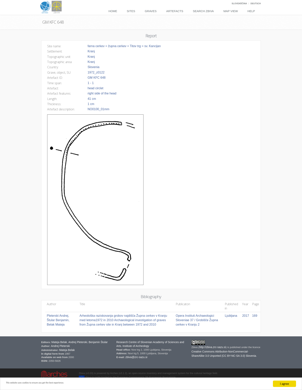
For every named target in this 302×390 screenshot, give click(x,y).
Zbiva (194, 347)
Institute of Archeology (135, 346)
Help (251, 11)
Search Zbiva (203, 11)
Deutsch (256, 3)
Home (112, 11)
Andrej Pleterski (77, 342)
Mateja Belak (59, 342)
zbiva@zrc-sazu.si (136, 357)
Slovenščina (239, 3)
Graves (151, 11)
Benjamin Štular (98, 342)
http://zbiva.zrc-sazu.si (212, 347)
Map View (230, 11)
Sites (131, 11)
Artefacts (174, 11)
